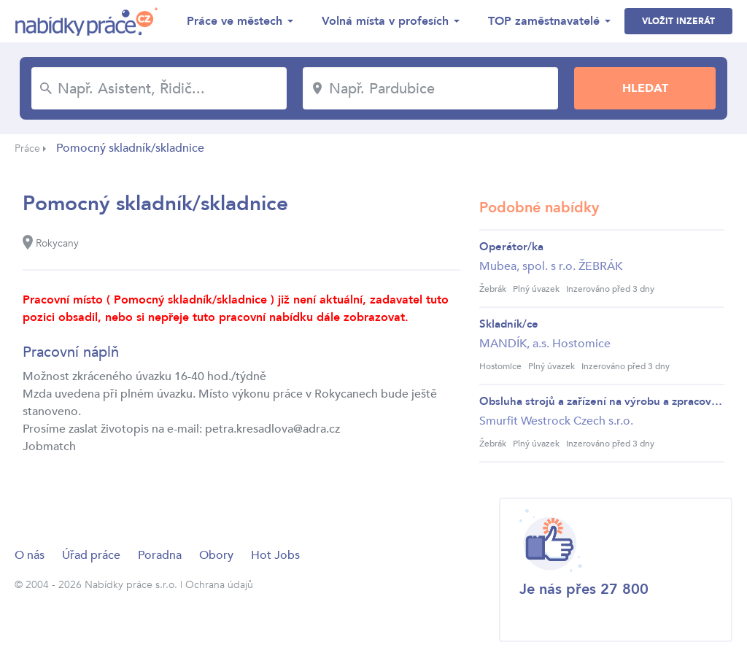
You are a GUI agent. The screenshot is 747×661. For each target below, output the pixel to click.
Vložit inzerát (678, 21)
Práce (27, 148)
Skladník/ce (508, 324)
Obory (216, 555)
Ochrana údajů (219, 585)
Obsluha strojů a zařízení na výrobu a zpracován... (601, 401)
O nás (29, 555)
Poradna (160, 555)
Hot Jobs (275, 555)
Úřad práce (91, 555)
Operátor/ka (511, 246)
